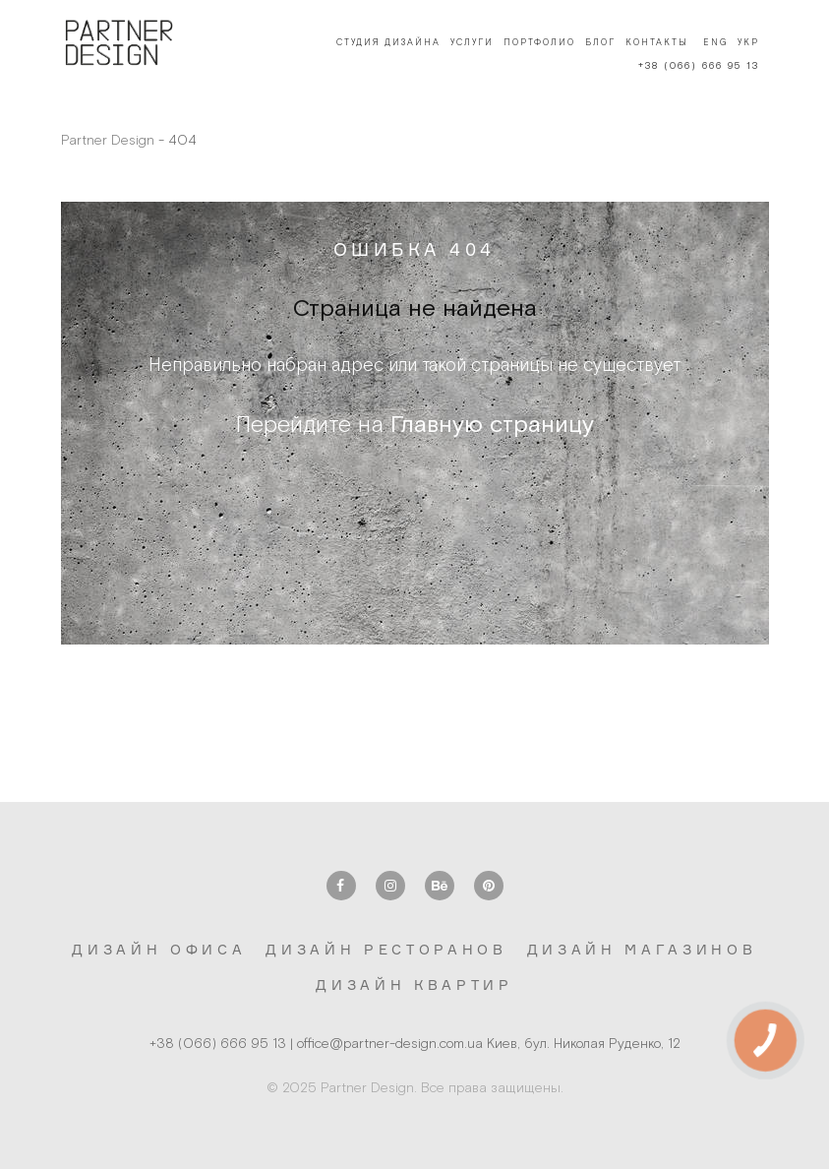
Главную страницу (492, 423)
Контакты (656, 42)
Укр (748, 42)
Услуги (472, 42)
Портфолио (539, 42)
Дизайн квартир (414, 984)
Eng (715, 42)
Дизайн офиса (159, 949)
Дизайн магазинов (642, 949)
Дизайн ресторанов (386, 949)
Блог (600, 42)
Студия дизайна (388, 42)
